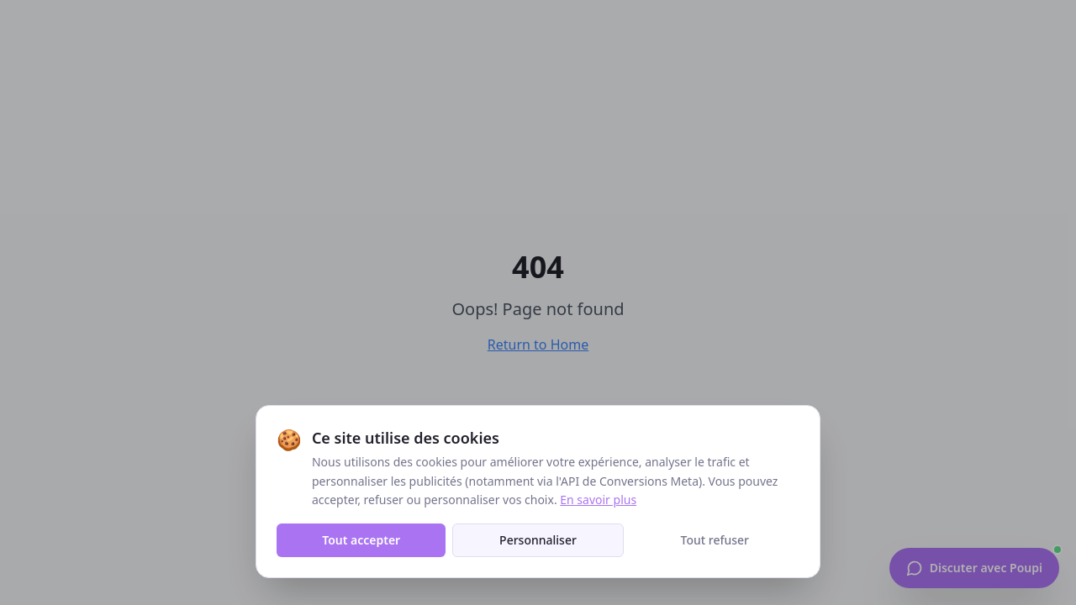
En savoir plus (598, 500)
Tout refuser (715, 540)
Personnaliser (538, 540)
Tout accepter (361, 540)
